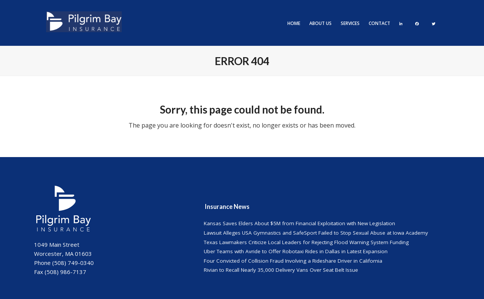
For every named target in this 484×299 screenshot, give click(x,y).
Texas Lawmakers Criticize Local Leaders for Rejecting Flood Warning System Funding (306, 242)
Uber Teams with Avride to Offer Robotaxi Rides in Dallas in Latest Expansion (296, 251)
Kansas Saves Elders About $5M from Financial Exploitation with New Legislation (299, 223)
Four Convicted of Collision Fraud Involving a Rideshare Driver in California (293, 260)
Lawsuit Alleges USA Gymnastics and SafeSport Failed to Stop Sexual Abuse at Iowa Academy (316, 232)
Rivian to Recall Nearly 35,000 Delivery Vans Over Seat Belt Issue (281, 269)
